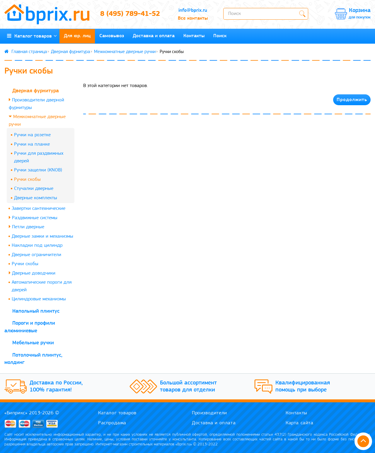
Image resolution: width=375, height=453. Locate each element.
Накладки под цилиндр (37, 245)
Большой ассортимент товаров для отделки (188, 386)
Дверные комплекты (35, 197)
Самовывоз (111, 35)
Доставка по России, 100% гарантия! (56, 386)
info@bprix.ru (192, 10)
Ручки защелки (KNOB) (38, 170)
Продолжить (352, 99)
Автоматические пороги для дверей (41, 286)
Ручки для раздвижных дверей (38, 157)
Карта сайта (299, 422)
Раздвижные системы (33, 217)
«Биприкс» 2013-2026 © (31, 413)
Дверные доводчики (32, 273)
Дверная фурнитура (70, 52)
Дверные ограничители (36, 254)
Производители (209, 413)
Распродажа (112, 422)
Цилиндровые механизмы (39, 299)
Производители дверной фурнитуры (36, 103)
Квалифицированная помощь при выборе (302, 386)
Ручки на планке (32, 144)
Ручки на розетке (32, 134)
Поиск (219, 35)
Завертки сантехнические (38, 208)
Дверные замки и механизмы (42, 236)
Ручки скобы (27, 179)
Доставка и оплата (154, 35)
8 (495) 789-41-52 (130, 14)
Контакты (193, 35)
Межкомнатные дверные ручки (125, 52)
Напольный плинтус (35, 311)
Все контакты (193, 18)
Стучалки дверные (33, 188)
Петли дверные (26, 226)
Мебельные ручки (33, 343)
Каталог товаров (32, 36)
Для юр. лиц (77, 35)
